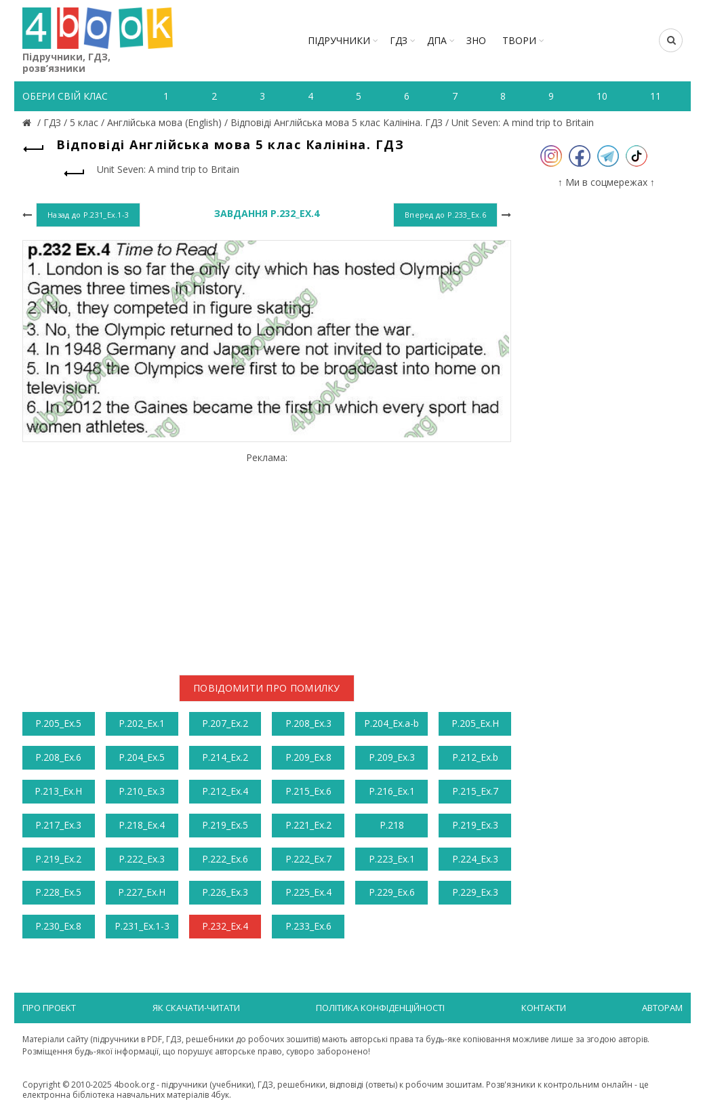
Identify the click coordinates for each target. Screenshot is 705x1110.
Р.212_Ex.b (475, 757)
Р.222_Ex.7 (308, 858)
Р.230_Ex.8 (58, 925)
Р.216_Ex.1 (392, 791)
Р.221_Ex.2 (308, 824)
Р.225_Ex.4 (308, 892)
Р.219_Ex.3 (475, 824)
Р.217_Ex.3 (58, 824)
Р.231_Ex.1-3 (142, 925)
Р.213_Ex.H (58, 791)
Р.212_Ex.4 (225, 791)
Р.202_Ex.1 (142, 723)
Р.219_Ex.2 (58, 858)
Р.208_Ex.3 (308, 723)
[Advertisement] (266, 559)
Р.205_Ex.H (475, 723)
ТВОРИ (519, 40)
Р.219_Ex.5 (225, 824)
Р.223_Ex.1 (392, 858)
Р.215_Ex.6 (308, 791)
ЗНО (476, 40)
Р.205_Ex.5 (58, 723)
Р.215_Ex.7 (475, 791)
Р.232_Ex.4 (225, 925)
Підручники (339, 40)
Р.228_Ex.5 (58, 892)
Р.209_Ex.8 (308, 757)
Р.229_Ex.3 (475, 892)
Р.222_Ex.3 (142, 858)
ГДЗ (398, 40)
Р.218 (392, 824)
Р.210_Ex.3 (142, 791)
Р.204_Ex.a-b (391, 723)
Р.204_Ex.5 (142, 757)
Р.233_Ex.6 (308, 925)
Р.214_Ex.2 (225, 757)
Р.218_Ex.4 (142, 824)
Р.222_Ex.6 (225, 858)
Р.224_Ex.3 (475, 858)
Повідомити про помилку (266, 687)
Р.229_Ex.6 (392, 892)
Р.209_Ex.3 (392, 757)
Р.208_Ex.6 (58, 757)
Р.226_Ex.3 (225, 892)
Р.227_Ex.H (141, 892)
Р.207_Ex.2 (225, 723)
